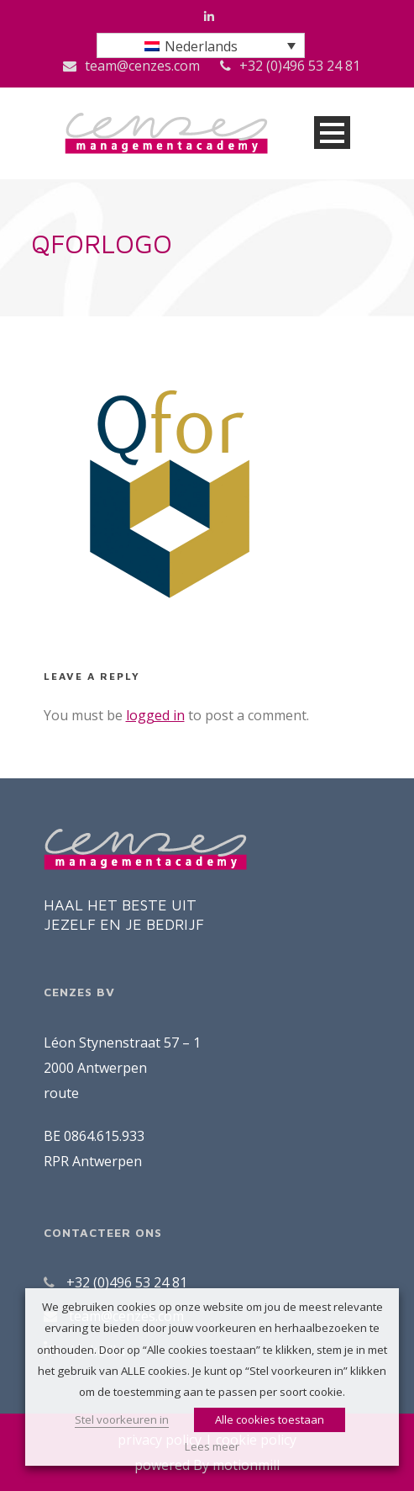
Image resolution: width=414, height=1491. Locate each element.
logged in (155, 715)
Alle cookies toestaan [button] (269, 1419)
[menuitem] (201, 45)
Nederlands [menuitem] (201, 46)
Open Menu (332, 132)
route (61, 1093)
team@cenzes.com (142, 65)
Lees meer (212, 1446)
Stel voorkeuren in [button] (122, 1419)
